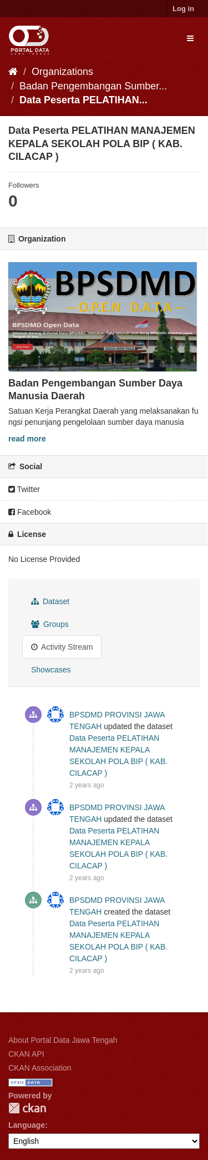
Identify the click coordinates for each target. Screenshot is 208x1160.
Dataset (50, 601)
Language (26, 1125)
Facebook (29, 512)
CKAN (27, 1108)
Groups (50, 624)
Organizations (62, 71)
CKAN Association (40, 1067)
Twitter (24, 489)
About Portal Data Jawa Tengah (63, 1040)
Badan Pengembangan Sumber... (93, 86)
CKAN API (26, 1053)
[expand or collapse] (190, 38)
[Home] (13, 71)
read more (27, 438)
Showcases (51, 669)
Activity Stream (62, 646)
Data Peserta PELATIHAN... (83, 100)
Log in (183, 8)
